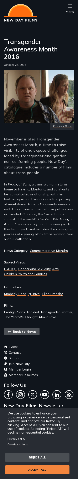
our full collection (17, 239)
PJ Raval (34, 294)
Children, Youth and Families (25, 274)
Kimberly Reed (15, 294)
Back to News (21, 331)
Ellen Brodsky (52, 294)
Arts (55, 269)
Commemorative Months (49, 251)
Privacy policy (16, 438)
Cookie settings (17, 444)
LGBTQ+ (10, 269)
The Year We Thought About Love (30, 317)
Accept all (37, 469)
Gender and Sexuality (34, 269)
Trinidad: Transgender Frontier (49, 312)
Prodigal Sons (14, 312)
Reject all (37, 457)
